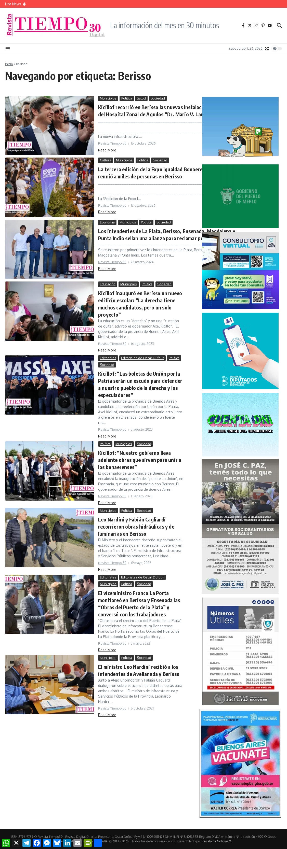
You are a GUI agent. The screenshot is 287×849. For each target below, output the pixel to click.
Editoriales (108, 358)
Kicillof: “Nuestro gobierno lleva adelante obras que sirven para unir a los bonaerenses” (139, 459)
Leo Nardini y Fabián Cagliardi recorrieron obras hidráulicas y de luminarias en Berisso (136, 526)
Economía (107, 222)
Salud (141, 98)
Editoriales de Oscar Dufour (142, 358)
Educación (107, 284)
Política (126, 98)
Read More (107, 150)
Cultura (105, 160)
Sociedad (158, 98)
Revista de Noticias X (216, 841)
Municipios (108, 98)
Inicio (9, 64)
